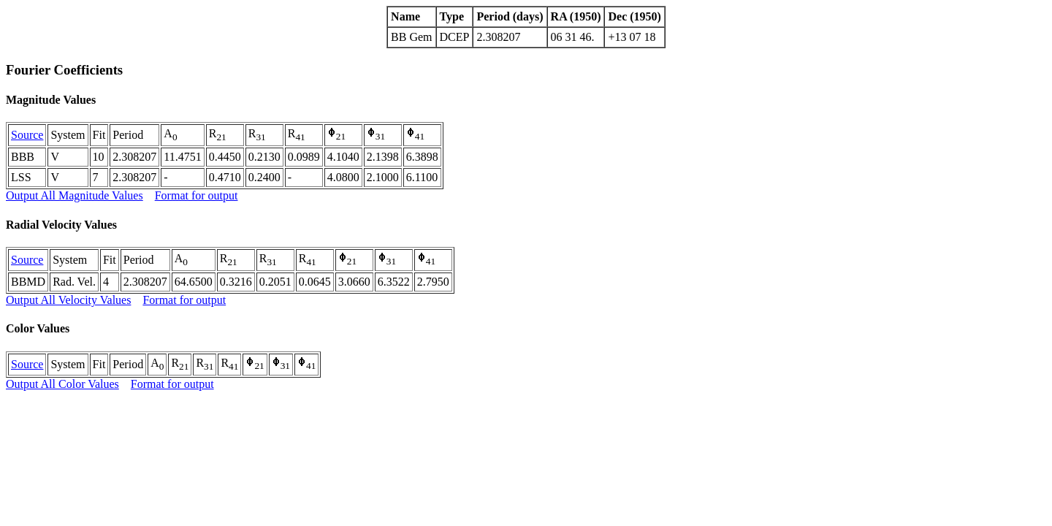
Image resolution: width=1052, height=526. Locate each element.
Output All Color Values (62, 384)
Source (27, 135)
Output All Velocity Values (68, 300)
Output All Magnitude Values (74, 195)
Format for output (196, 195)
